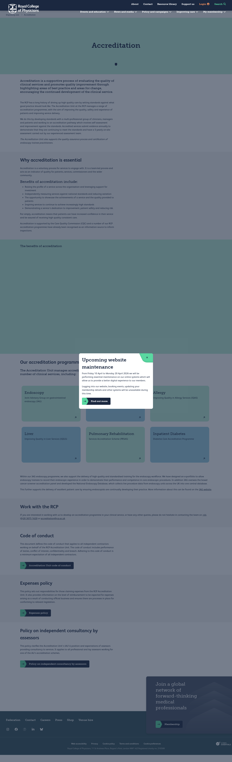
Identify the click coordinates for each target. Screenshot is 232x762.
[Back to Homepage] (21, 8)
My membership (214, 11)
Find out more (95, 401)
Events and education (94, 11)
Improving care (187, 11)
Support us (188, 4)
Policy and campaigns (157, 11)
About (134, 4)
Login (204, 4)
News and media (125, 11)
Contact (148, 4)
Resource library (167, 4)
